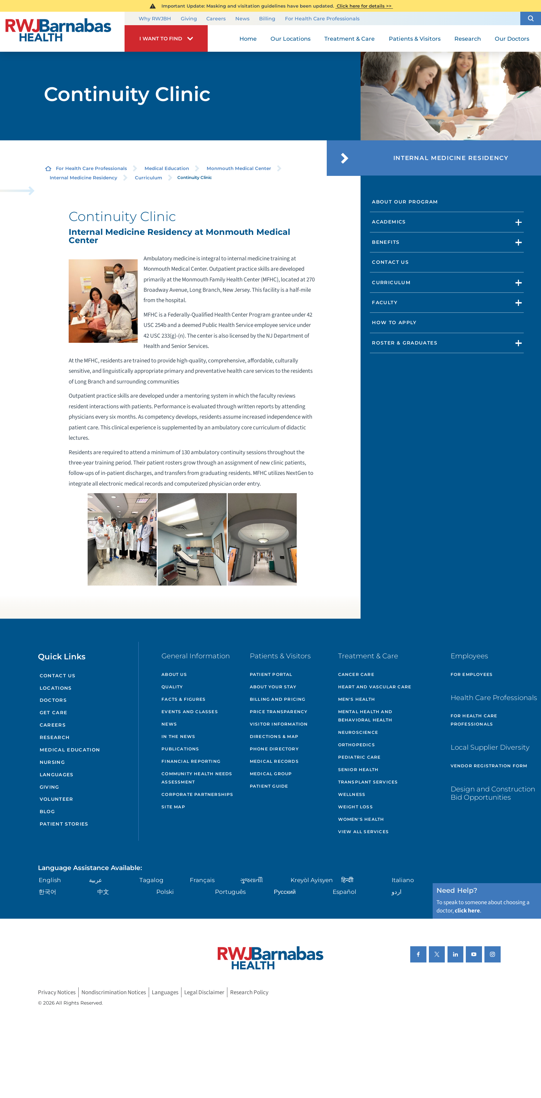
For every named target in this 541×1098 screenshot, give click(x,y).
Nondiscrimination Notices (113, 992)
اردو (397, 891)
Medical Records (274, 761)
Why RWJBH (155, 19)
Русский (285, 891)
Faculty (384, 302)
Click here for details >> (364, 6)
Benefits (386, 242)
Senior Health (358, 769)
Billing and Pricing (278, 699)
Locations (56, 688)
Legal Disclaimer (204, 992)
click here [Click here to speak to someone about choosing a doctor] (467, 910)
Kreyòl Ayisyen (312, 880)
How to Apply (394, 322)
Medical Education (167, 168)
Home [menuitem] (248, 38)
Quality (172, 686)
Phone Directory (274, 748)
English (50, 880)
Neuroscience (358, 732)
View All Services (363, 831)
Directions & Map (274, 736)
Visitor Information (279, 724)
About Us (174, 674)
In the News (178, 736)
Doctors (53, 700)
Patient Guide (269, 786)
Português (230, 891)
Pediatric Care (359, 757)
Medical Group (271, 773)
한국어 (47, 891)
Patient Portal (271, 674)
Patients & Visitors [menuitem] (415, 38)
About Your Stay (273, 686)
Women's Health (361, 819)
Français (202, 880)
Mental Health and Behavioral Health (365, 715)
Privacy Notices (57, 992)
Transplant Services (368, 782)
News (242, 19)
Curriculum (148, 177)
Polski (165, 891)
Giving (189, 19)
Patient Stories (64, 824)
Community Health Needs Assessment (196, 778)
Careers (216, 19)
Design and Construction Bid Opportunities (493, 793)
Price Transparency (279, 711)
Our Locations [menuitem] (290, 38)
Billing (267, 19)
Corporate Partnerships (197, 794)
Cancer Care (356, 674)
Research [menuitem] (467, 38)
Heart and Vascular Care (375, 686)
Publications (180, 748)
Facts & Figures (183, 699)
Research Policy (249, 992)
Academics (389, 221)
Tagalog (151, 880)
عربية (95, 880)
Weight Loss (355, 806)
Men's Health (356, 699)
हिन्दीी (347, 880)
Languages (56, 774)
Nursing (52, 762)
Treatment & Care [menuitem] (349, 38)
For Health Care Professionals (322, 19)
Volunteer (56, 799)
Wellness (352, 794)
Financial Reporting (190, 761)
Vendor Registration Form (489, 765)
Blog (47, 811)
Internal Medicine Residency (83, 177)
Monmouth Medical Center (239, 168)
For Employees (472, 674)
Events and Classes (189, 711)
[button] (530, 18)
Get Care (54, 712)
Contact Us (390, 262)
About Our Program (405, 201)
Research (55, 737)
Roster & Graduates (404, 343)
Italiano (403, 880)
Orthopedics (356, 744)
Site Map (173, 806)
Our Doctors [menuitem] (512, 38)
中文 (103, 891)
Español (344, 891)
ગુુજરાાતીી (251, 880)
